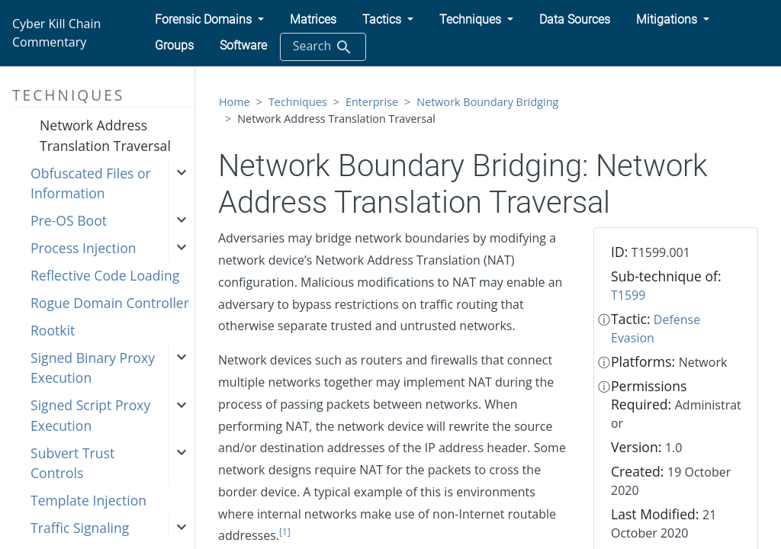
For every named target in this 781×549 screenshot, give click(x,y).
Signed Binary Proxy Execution (93, 367)
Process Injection (84, 248)
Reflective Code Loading (105, 275)
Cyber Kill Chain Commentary (56, 32)
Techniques (297, 102)
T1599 (628, 295)
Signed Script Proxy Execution (90, 415)
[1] (285, 531)
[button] (209, 20)
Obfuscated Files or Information (91, 183)
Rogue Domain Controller (110, 303)
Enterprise (372, 102)
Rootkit (53, 330)
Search (323, 46)
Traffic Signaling (80, 527)
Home (234, 102)
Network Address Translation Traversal (105, 135)
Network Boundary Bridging (487, 102)
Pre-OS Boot (69, 220)
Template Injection (88, 500)
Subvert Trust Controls (72, 463)
